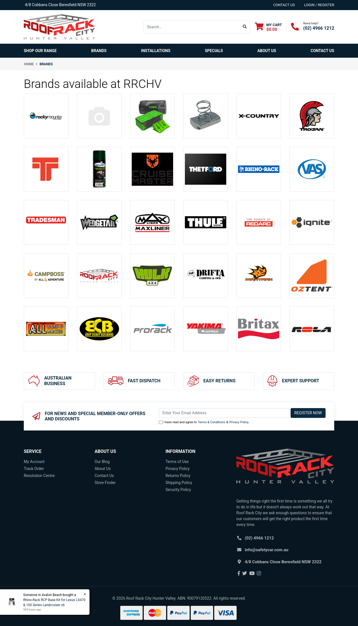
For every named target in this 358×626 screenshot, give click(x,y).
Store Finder (105, 482)
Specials (214, 50)
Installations (155, 50)
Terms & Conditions (211, 422)
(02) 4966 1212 (318, 28)
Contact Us (322, 50)
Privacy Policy (239, 422)
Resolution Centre (39, 475)
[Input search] (191, 26)
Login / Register (319, 5)
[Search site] (244, 26)
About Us (266, 50)
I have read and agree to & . (204, 422)
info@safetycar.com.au (266, 549)
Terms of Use (177, 461)
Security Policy (178, 489)
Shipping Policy (179, 482)
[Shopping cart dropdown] (268, 27)
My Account (34, 461)
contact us (284, 5)
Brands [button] (99, 50)
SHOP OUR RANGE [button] (40, 50)
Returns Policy (178, 475)
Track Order (34, 468)
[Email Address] (224, 413)
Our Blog (102, 461)
